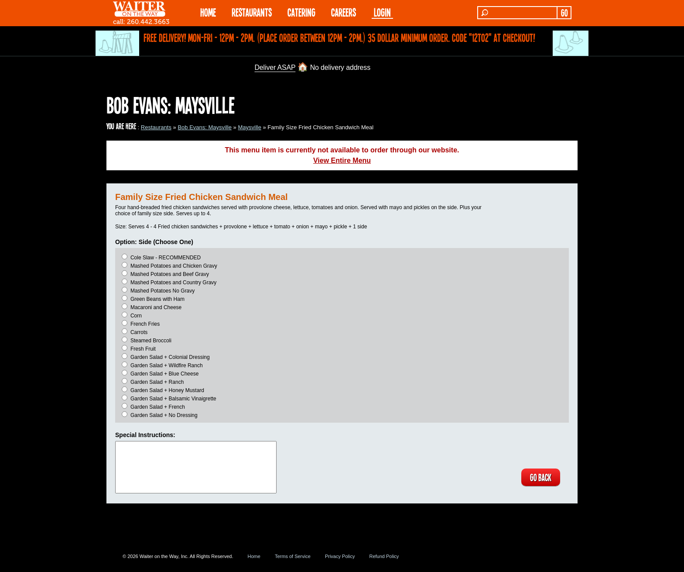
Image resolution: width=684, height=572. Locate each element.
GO (564, 12)
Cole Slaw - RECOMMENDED (165, 258)
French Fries (145, 324)
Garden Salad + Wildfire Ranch (166, 365)
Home (254, 556)
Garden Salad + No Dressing (164, 415)
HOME (208, 12)
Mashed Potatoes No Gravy (162, 291)
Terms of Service (293, 556)
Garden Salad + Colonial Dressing (170, 357)
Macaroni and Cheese (155, 307)
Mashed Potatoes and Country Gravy (173, 282)
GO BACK (540, 477)
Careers (343, 12)
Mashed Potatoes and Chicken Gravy (173, 266)
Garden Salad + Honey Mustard (167, 390)
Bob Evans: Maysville (205, 127)
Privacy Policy (340, 556)
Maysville (249, 127)
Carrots (138, 332)
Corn (136, 316)
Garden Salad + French (157, 407)
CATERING (301, 12)
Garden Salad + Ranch (157, 382)
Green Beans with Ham (157, 299)
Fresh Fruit (143, 349)
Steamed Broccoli (150, 341)
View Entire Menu (342, 160)
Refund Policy (384, 556)
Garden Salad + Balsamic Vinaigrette (173, 399)
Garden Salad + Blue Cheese (164, 374)
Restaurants (156, 127)
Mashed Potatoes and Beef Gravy (169, 274)
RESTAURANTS (252, 12)
